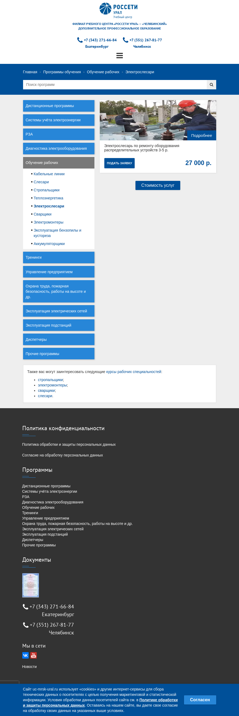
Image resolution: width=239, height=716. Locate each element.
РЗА (29, 134)
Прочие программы (42, 354)
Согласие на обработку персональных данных (62, 455)
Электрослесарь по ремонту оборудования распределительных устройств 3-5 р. (141, 148)
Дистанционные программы (50, 106)
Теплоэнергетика (48, 198)
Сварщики (43, 214)
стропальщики (50, 380)
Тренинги (34, 257)
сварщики (46, 390)
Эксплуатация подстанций (48, 325)
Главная (30, 72)
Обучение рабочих (103, 72)
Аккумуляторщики (49, 244)
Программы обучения (62, 72)
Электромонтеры (49, 222)
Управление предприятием (49, 272)
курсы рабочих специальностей (133, 372)
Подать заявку (119, 163)
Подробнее (201, 135)
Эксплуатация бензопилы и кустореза (58, 233)
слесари (45, 396)
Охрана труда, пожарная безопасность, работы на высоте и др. (56, 291)
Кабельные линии (49, 174)
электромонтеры (52, 385)
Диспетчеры (36, 339)
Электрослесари (49, 206)
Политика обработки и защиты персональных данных (69, 444)
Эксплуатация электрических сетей (56, 311)
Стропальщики (47, 190)
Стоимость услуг (158, 185)
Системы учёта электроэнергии (53, 120)
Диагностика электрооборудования (56, 148)
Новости (29, 666)
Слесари (41, 182)
